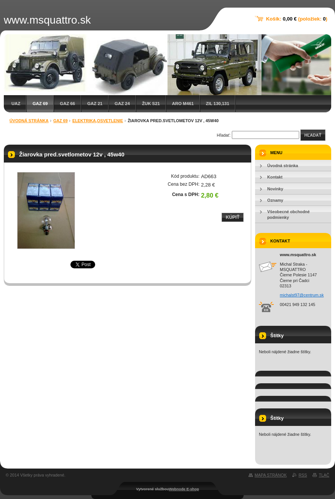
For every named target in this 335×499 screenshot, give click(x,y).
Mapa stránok (271, 475)
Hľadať (313, 135)
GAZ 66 (67, 103)
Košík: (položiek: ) (296, 19)
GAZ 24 (122, 103)
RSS (302, 475)
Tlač (324, 475)
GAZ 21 (94, 103)
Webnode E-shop (184, 489)
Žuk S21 (151, 103)
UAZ (15, 103)
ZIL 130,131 (217, 103)
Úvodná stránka (29, 120)
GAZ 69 (40, 103)
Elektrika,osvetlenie (97, 120)
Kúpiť (232, 217)
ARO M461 (183, 103)
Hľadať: (224, 135)
